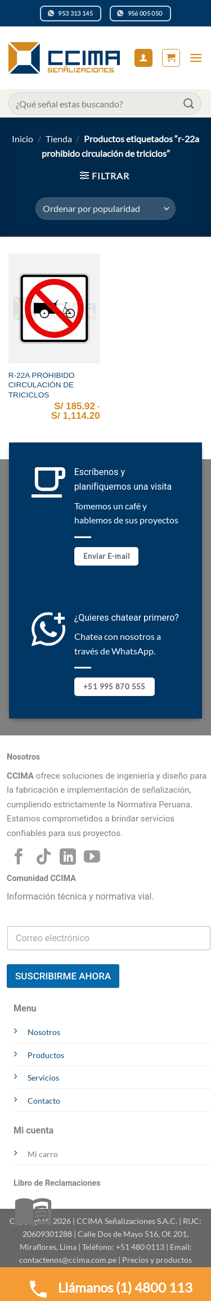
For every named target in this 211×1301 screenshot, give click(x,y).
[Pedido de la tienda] (105, 208)
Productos (46, 1055)
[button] (171, 58)
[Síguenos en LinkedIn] (68, 858)
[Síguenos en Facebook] (19, 858)
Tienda (59, 138)
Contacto (44, 1100)
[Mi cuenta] (143, 58)
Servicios (43, 1077)
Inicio (22, 138)
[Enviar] (189, 103)
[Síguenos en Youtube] (92, 858)
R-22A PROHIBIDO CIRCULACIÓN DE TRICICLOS (41, 385)
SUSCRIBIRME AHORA (63, 976)
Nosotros (44, 1032)
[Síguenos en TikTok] (43, 858)
